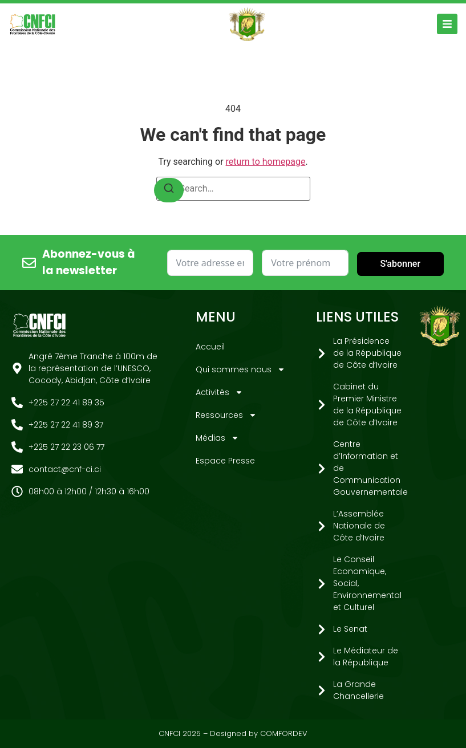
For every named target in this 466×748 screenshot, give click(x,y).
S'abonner (400, 263)
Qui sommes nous (240, 369)
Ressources (226, 415)
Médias (217, 438)
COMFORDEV (283, 733)
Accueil (210, 346)
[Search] (169, 190)
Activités (219, 392)
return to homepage (266, 161)
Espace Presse (225, 460)
